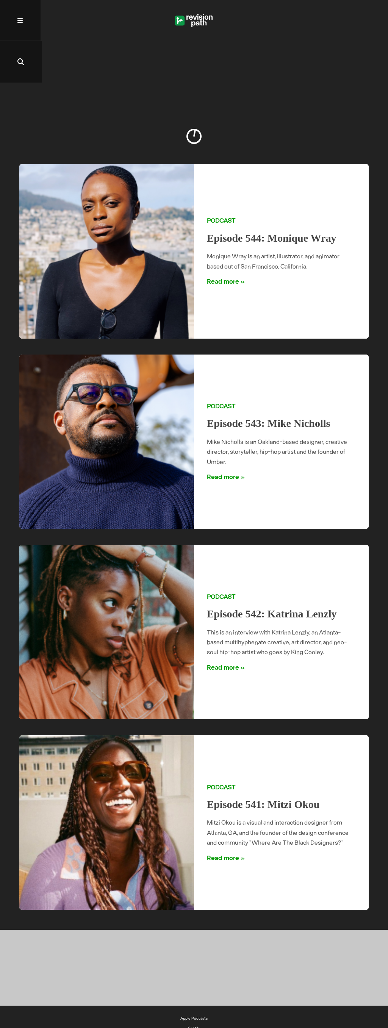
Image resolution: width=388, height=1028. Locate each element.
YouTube (194, 997)
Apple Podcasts (194, 977)
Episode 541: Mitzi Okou (264, 763)
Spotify (194, 987)
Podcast (221, 179)
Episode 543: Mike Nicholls (269, 382)
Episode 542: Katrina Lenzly (272, 573)
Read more (223, 240)
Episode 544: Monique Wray (272, 197)
